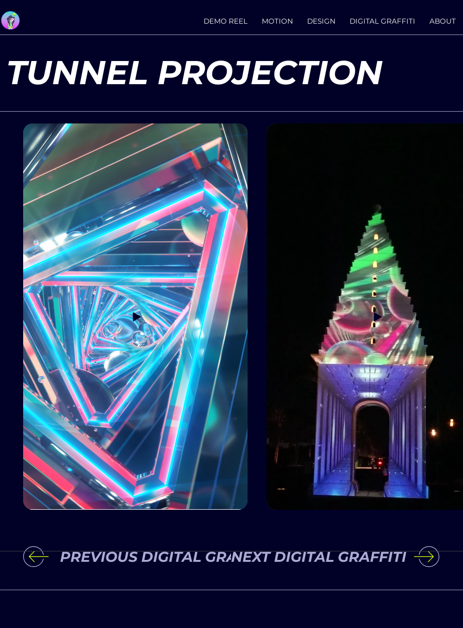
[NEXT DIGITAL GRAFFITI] (314, 557)
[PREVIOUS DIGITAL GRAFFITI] (171, 557)
